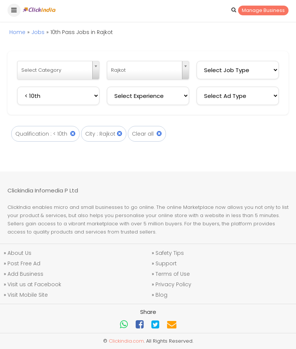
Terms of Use (172, 274)
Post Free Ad (23, 263)
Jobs (37, 32)
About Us (19, 253)
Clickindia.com (126, 341)
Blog (161, 295)
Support (166, 263)
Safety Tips (169, 253)
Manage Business (263, 10)
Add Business (25, 274)
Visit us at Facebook (34, 284)
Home (17, 32)
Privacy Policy (173, 284)
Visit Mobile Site (27, 295)
